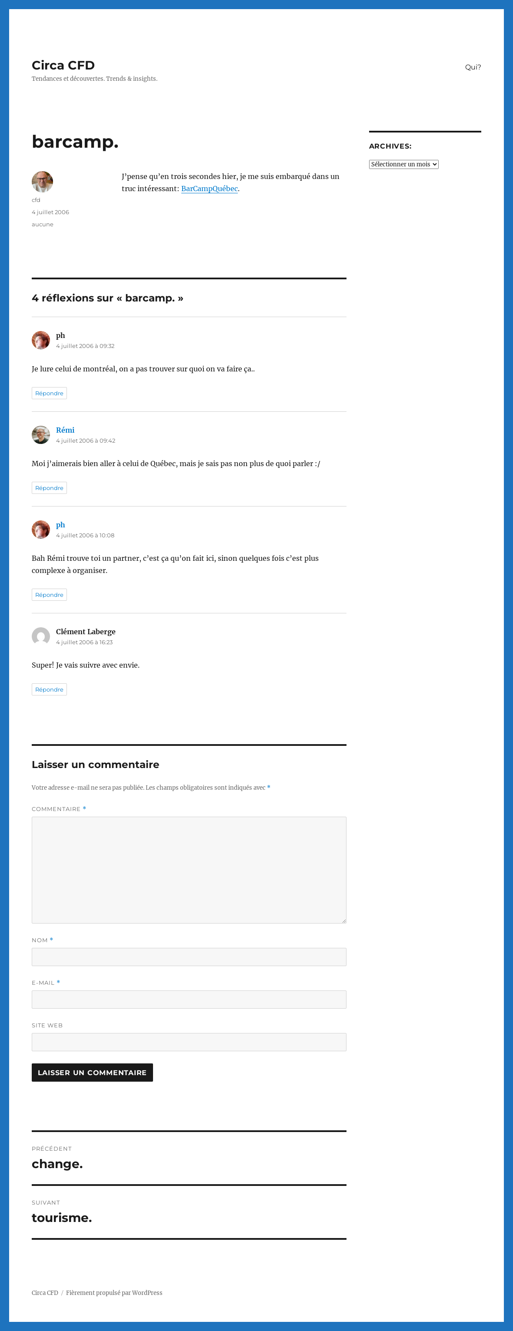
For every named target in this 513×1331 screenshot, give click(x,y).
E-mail (46, 983)
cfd (36, 199)
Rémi (65, 430)
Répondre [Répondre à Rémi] (49, 487)
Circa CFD (63, 65)
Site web (47, 1025)
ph (60, 524)
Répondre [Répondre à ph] (49, 393)
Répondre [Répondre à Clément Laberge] (49, 689)
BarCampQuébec (209, 188)
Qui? (473, 67)
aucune (42, 224)
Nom (42, 940)
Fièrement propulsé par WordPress (114, 1293)
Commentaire (59, 809)
